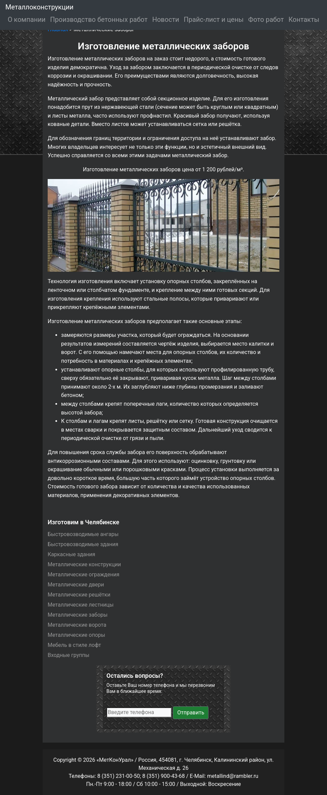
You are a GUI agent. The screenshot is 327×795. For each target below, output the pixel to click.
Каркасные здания (71, 554)
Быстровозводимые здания (83, 544)
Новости (165, 19)
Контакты (303, 19)
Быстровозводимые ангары (83, 534)
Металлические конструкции (84, 564)
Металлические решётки (79, 594)
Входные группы (68, 655)
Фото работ (266, 19)
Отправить (190, 712)
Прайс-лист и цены (213, 19)
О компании (27, 19)
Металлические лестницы (80, 605)
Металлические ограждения (83, 574)
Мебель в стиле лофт (74, 645)
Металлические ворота (77, 625)
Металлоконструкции (39, 7)
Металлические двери (76, 584)
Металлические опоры (76, 635)
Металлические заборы (77, 615)
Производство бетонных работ (98, 19)
